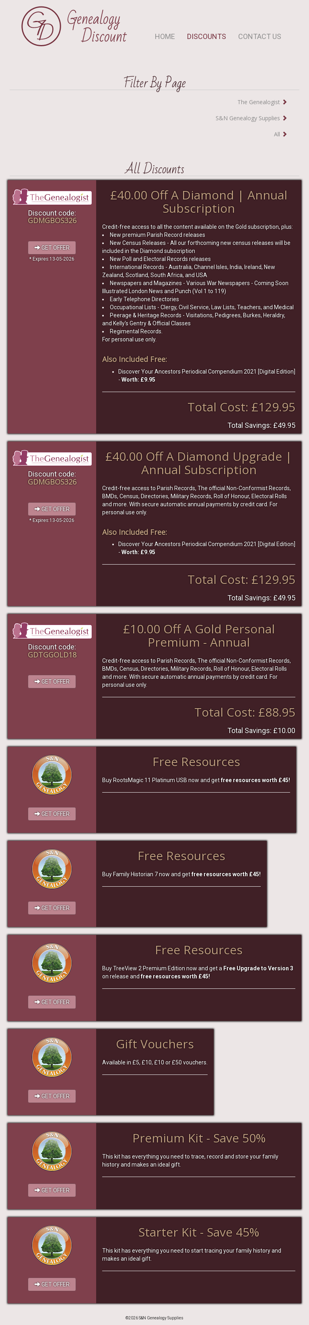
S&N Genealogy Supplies (251, 118)
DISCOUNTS (206, 36)
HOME (165, 36)
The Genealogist (262, 102)
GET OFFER (52, 247)
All (280, 134)
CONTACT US (259, 36)
